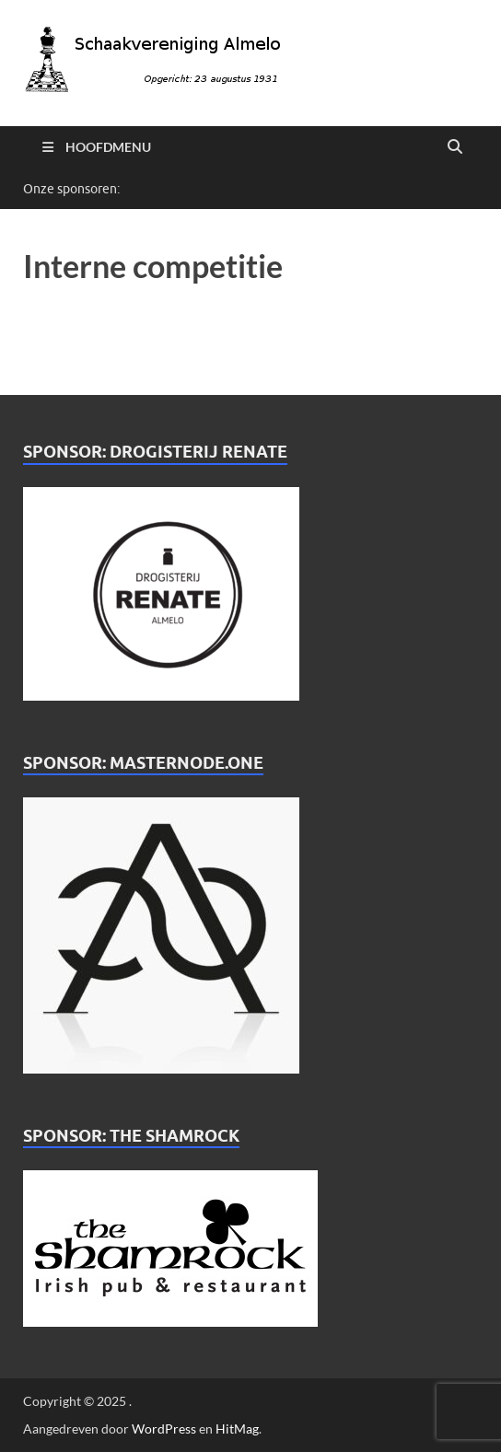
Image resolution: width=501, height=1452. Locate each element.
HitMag (237, 1428)
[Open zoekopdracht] (455, 147)
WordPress (164, 1428)
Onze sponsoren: (71, 188)
